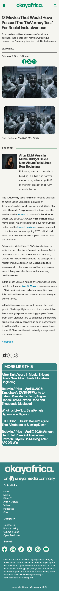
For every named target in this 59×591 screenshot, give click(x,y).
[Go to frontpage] (29, 5)
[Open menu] (4, 5)
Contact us (9, 525)
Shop (6, 512)
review (21, 214)
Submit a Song (11, 532)
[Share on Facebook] (24, 61)
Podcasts (8, 508)
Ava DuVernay (30, 286)
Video (6, 505)
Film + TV (8, 498)
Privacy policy (10, 528)
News (6, 491)
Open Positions (11, 535)
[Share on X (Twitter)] (29, 61)
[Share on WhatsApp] (34, 61)
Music (6, 495)
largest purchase (26, 227)
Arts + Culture (11, 501)
